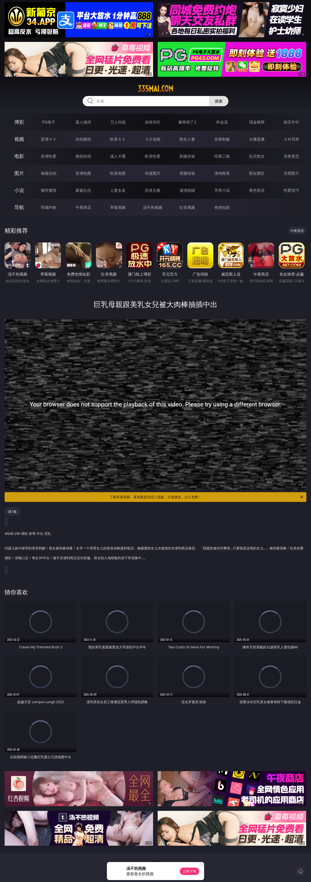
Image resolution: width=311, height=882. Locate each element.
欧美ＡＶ (118, 139)
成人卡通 (118, 156)
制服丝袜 (187, 156)
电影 (19, 156)
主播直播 (257, 139)
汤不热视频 (152, 207)
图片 (19, 173)
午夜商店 (83, 207)
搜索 (219, 101)
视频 (19, 139)
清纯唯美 (222, 173)
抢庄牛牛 (291, 122)
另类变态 (291, 156)
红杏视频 (187, 207)
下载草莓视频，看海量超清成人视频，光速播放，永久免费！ (207, 497)
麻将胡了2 (187, 122)
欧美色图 (118, 173)
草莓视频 (118, 207)
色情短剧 (222, 207)
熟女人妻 (187, 139)
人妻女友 (118, 190)
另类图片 (291, 173)
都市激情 (48, 190)
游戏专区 (152, 122)
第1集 (12, 511)
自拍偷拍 (83, 139)
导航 (19, 207)
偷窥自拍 (48, 173)
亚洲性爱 (48, 156)
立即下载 (189, 871)
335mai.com (155, 89)
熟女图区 (257, 173)
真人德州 (83, 122)
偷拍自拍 (83, 156)
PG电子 (48, 122)
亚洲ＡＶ (48, 139)
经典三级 (222, 156)
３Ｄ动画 (152, 139)
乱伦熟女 (257, 156)
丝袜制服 (222, 139)
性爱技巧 (291, 190)
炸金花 (222, 122)
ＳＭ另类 (291, 139)
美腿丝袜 (187, 173)
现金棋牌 (257, 122)
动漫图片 (152, 173)
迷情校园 (187, 190)
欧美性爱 (152, 156)
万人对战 (118, 122)
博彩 (19, 122)
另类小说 (222, 190)
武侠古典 (152, 190)
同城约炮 (48, 207)
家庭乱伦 (83, 190)
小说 (19, 190)
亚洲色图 (83, 173)
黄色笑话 (257, 190)
